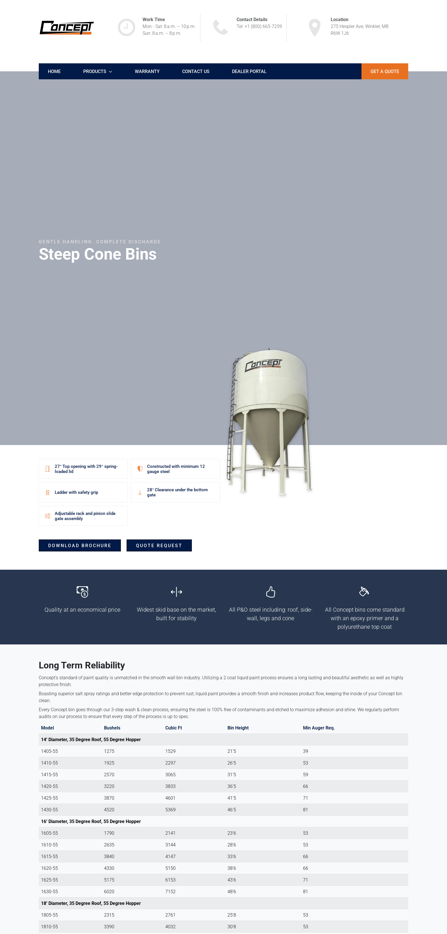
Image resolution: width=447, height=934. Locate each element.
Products (94, 71)
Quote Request (159, 545)
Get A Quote (385, 71)
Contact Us (196, 71)
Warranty (147, 71)
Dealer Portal (249, 71)
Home (54, 71)
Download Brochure (79, 545)
